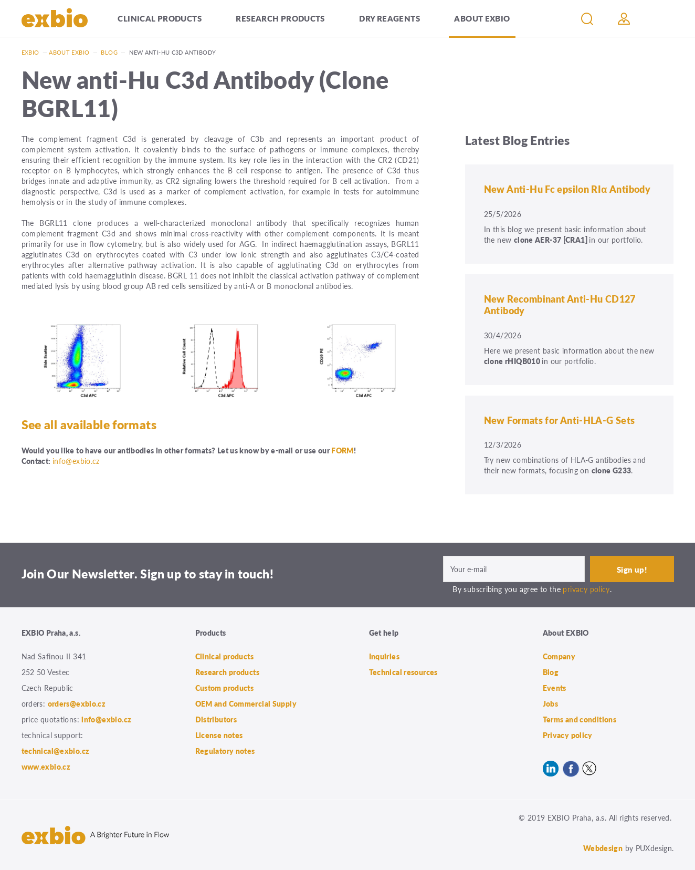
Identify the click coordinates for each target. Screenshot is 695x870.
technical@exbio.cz (56, 750)
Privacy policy (568, 735)
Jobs (551, 703)
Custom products (224, 687)
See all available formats (89, 424)
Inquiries (384, 656)
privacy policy (586, 589)
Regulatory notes (225, 750)
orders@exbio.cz (77, 703)
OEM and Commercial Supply (246, 703)
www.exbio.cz (46, 766)
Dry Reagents (389, 18)
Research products (280, 18)
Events (554, 687)
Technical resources (403, 672)
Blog (109, 52)
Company (559, 656)
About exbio (69, 52)
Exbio (30, 52)
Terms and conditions (580, 719)
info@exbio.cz (76, 460)
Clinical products (159, 18)
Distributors (216, 719)
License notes (219, 735)
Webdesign (603, 848)
